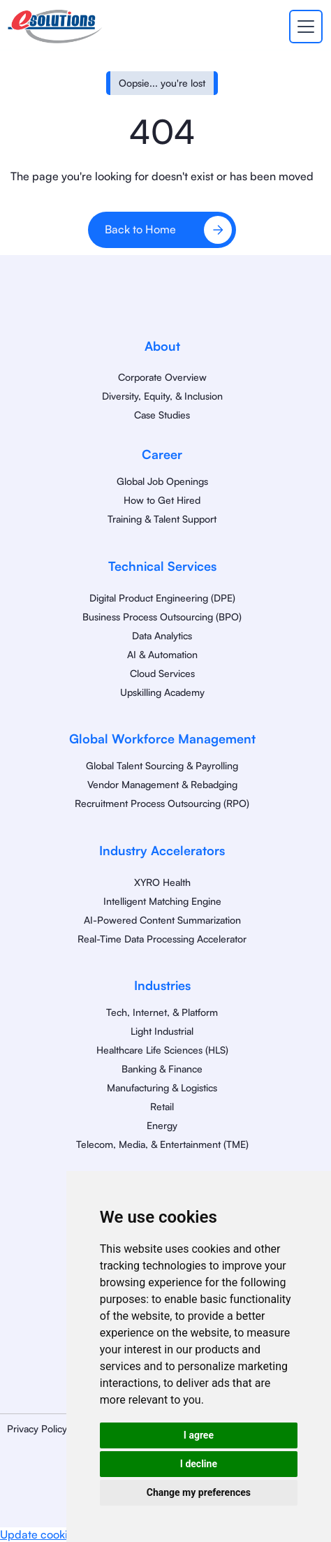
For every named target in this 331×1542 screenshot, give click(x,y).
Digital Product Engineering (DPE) (162, 598)
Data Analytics (162, 635)
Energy (162, 1125)
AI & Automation (162, 654)
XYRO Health (162, 882)
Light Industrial (162, 1031)
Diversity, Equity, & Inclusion (162, 396)
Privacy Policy (37, 1428)
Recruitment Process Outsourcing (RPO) (162, 803)
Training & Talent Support (162, 519)
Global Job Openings (162, 481)
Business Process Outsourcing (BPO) (162, 617)
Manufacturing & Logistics (162, 1087)
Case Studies (162, 415)
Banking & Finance (162, 1069)
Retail (162, 1106)
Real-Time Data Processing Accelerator (162, 939)
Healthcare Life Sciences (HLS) (162, 1050)
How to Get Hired (162, 500)
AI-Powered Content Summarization (162, 920)
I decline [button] (198, 1463)
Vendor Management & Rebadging (162, 784)
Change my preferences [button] (199, 1492)
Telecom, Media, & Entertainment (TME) (162, 1144)
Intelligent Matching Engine (162, 901)
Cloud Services (162, 673)
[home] (55, 26)
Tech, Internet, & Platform (162, 1012)
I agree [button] (199, 1435)
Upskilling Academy (162, 692)
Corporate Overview (162, 377)
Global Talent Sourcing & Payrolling (162, 765)
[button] (303, 26)
